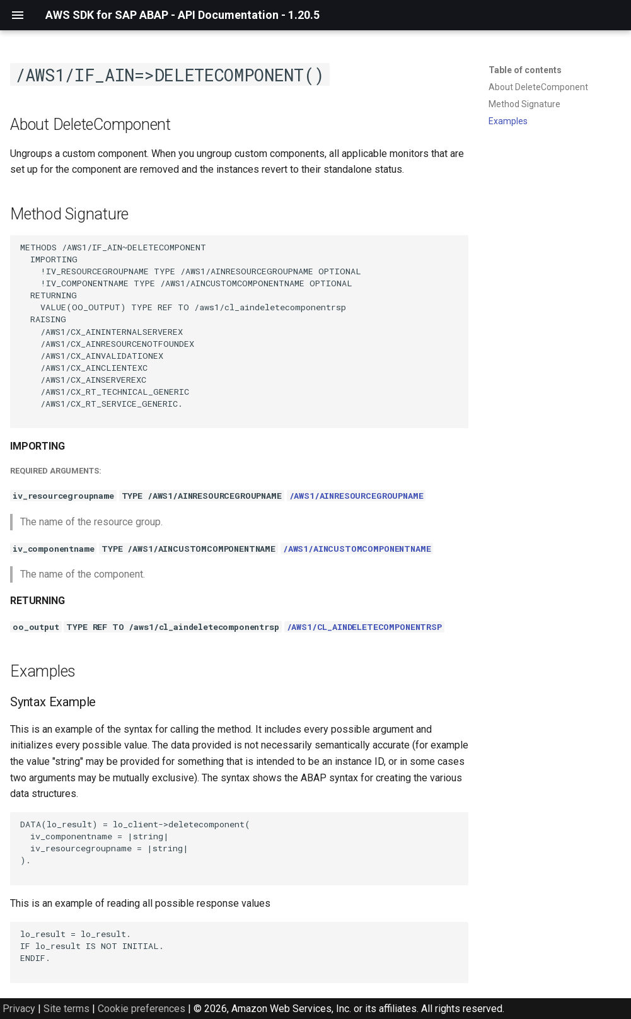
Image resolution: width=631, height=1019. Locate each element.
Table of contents (525, 70)
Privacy (19, 1009)
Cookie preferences (141, 1009)
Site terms (66, 1009)
